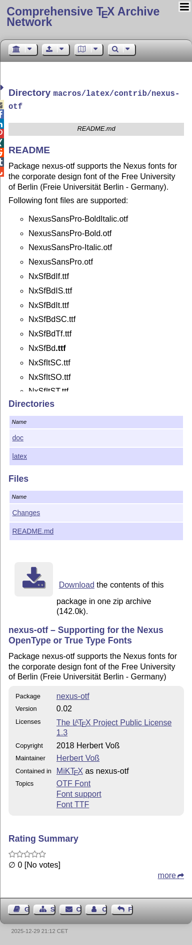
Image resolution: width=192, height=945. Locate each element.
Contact (79, 907)
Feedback (130, 907)
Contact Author (104, 907)
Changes (26, 511)
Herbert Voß (78, 756)
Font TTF (73, 802)
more (167, 873)
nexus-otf (73, 694)
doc (18, 436)
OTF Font (73, 781)
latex (19, 454)
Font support (79, 792)
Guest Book (27, 907)
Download (76, 583)
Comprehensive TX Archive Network (83, 16)
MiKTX (69, 769)
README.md (33, 529)
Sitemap (53, 907)
